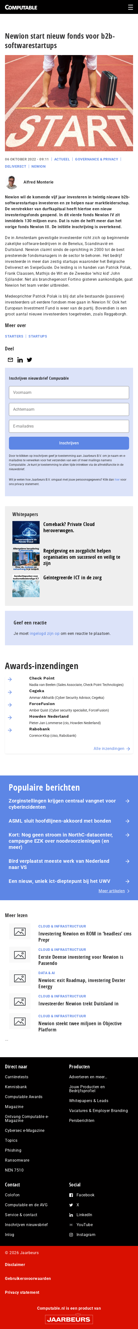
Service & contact (21, 1214)
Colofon (12, 1195)
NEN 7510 (14, 1170)
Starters (14, 336)
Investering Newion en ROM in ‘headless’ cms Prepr (85, 936)
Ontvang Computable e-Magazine (27, 1118)
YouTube (85, 1224)
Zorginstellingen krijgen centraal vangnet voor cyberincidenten (62, 804)
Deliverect (15, 166)
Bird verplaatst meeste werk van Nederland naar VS (59, 864)
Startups (37, 336)
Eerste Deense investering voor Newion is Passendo (80, 960)
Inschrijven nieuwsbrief (26, 1224)
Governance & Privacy (96, 159)
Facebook (86, 1195)
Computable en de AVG (26, 1205)
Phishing (13, 1150)
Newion (38, 166)
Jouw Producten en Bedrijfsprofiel (87, 1088)
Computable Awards (24, 1096)
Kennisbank (16, 1086)
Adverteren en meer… (88, 1077)
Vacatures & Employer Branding (98, 1110)
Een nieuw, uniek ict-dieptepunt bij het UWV (59, 881)
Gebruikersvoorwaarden (28, 1278)
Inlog (9, 1234)
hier (117, 479)
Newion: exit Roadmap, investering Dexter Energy (81, 983)
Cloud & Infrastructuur (62, 926)
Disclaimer (15, 1264)
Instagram (86, 1234)
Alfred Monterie (39, 182)
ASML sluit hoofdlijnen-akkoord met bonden (60, 821)
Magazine (14, 1106)
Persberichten (82, 1120)
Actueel (62, 159)
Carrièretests (16, 1077)
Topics (11, 1140)
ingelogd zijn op (44, 633)
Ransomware (17, 1160)
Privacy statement (22, 1292)
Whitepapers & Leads (89, 1100)
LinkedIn (84, 1214)
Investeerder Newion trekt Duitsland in (78, 1003)
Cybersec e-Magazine (25, 1130)
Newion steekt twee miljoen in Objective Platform (80, 1026)
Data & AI (46, 973)
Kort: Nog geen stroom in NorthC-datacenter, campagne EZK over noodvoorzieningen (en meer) (61, 841)
